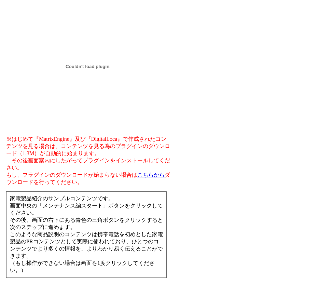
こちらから (151, 175)
